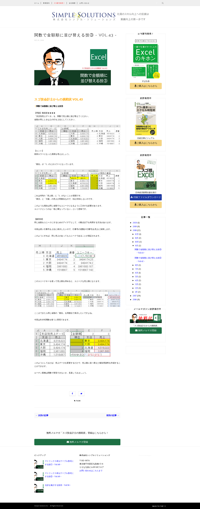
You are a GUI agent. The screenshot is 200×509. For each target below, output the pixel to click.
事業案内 (46, 3)
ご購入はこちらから (145, 85)
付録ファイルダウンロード (146, 197)
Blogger (149, 455)
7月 (136, 269)
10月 (137, 242)
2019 (135, 226)
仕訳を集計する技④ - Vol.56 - (58, 485)
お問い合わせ (84, 3)
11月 (136, 238)
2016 (135, 299)
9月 (136, 245)
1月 (136, 292)
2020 (135, 222)
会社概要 (72, 3)
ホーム (36, 3)
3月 (136, 284)
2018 (135, 230)
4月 (136, 280)
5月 (136, 276)
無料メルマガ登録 (77, 441)
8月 (136, 265)
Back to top (159, 506)
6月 (136, 273)
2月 (136, 288)
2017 (135, 295)
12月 (137, 234)
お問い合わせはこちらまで (90, 470)
